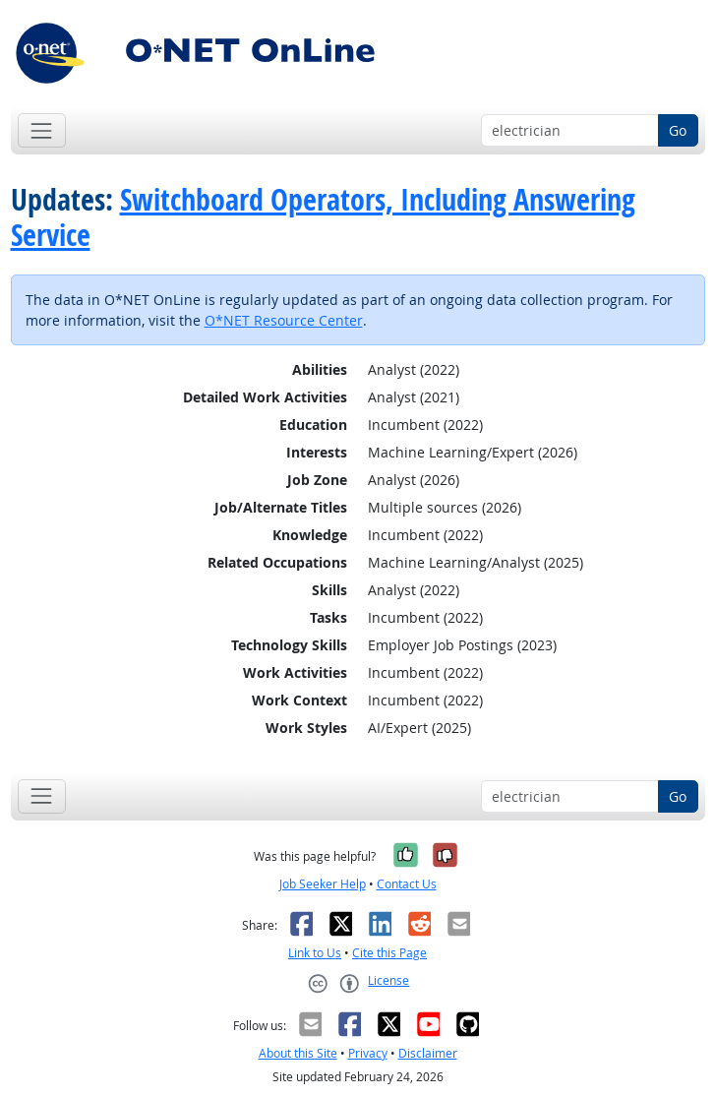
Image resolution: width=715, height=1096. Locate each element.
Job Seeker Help (322, 884)
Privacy (367, 1053)
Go (677, 130)
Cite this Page (389, 952)
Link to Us (314, 952)
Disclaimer (427, 1053)
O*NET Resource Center (284, 320)
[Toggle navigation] (42, 130)
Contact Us (407, 884)
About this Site (298, 1053)
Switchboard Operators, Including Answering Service (323, 217)
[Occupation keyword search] (570, 131)
